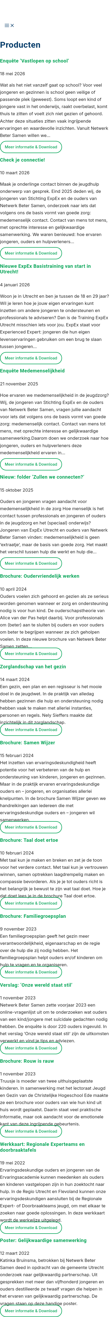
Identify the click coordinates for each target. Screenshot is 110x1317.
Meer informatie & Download (31, 147)
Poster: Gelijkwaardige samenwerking (43, 1240)
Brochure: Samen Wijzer (27, 742)
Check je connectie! (22, 160)
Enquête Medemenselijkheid (32, 370)
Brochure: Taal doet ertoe (29, 840)
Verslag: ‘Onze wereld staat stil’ (36, 985)
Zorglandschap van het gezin (33, 666)
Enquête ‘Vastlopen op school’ (34, 61)
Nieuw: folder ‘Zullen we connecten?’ (42, 477)
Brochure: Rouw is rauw (27, 1061)
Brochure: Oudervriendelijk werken (40, 576)
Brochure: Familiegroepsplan (33, 916)
